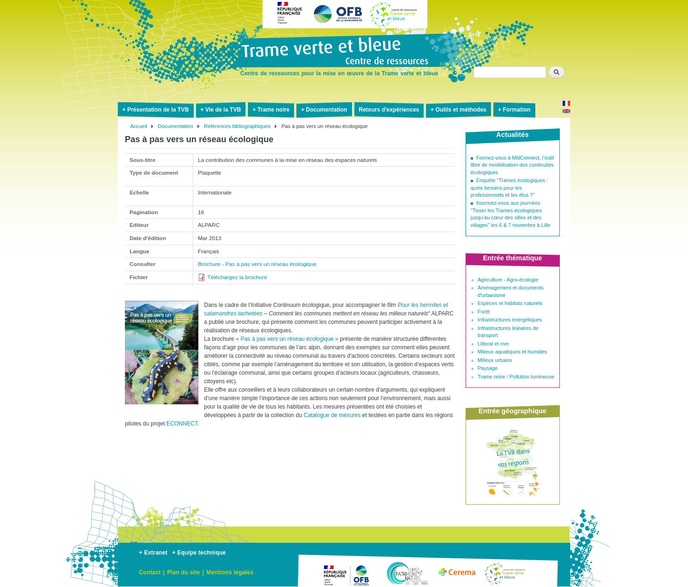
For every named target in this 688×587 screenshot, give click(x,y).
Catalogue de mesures (331, 415)
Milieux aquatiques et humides (512, 351)
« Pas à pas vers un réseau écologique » (287, 339)
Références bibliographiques (237, 126)
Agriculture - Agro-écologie (508, 279)
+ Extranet (153, 552)
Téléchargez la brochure (237, 277)
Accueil (138, 126)
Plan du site (183, 572)
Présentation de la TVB (158, 109)
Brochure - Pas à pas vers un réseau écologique (257, 264)
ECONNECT (181, 423)
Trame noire (273, 109)
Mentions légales (230, 572)
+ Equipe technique (199, 552)
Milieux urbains (495, 360)
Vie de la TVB (223, 109)
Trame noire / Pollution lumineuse (516, 376)
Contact (150, 572)
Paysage (488, 368)
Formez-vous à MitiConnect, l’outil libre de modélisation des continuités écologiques (512, 165)
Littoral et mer (493, 343)
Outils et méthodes (460, 109)
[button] (161, 408)
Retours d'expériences (389, 109)
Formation (517, 109)
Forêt (484, 311)
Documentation (326, 109)
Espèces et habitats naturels (510, 303)
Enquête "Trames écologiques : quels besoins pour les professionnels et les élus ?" (509, 187)
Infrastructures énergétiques (510, 319)
